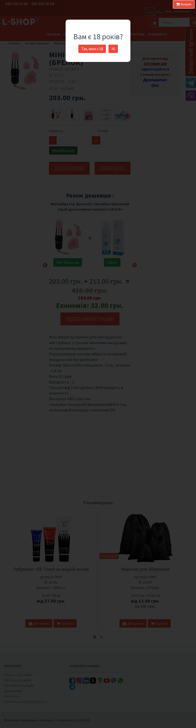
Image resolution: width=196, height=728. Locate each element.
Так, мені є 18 (92, 48)
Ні (113, 48)
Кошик (183, 4)
